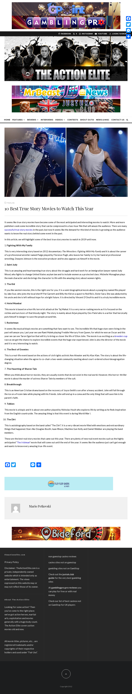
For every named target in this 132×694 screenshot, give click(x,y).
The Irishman (23, 442)
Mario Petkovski (40, 506)
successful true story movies (18, 229)
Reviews (31, 120)
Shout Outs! (87, 120)
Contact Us (117, 120)
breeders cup (121, 336)
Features (17, 120)
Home (7, 120)
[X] (75, 33)
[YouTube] (101, 33)
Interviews (47, 120)
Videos (59, 120)
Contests (72, 120)
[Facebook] (64, 33)
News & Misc (102, 120)
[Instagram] (86, 33)
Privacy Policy (11, 562)
